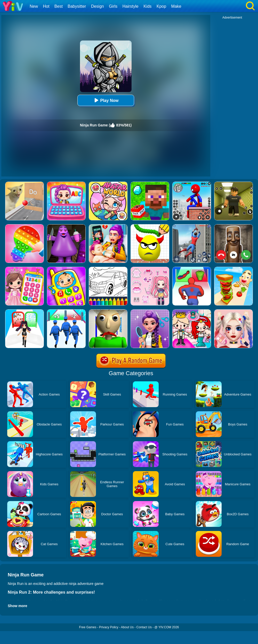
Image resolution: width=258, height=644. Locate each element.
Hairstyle (131, 6)
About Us (127, 627)
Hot (46, 6)
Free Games (87, 627)
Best (58, 6)
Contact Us (144, 627)
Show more (17, 606)
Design (97, 6)
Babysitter (77, 6)
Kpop (161, 6)
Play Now (105, 100)
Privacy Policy (108, 627)
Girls (113, 6)
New (34, 6)
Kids (147, 6)
